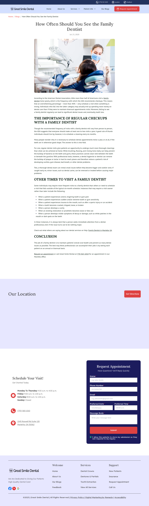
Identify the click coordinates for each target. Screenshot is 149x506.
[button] (10, 488)
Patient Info (90, 9)
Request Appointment (128, 9)
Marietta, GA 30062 (25, 424)
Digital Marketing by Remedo (99, 497)
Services (75, 9)
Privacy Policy (77, 497)
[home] (22, 8)
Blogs (17, 16)
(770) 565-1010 (103, 2)
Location (117, 2)
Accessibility (120, 497)
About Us (61, 9)
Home (48, 9)
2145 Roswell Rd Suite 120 (28, 421)
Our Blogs (105, 9)
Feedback (129, 2)
